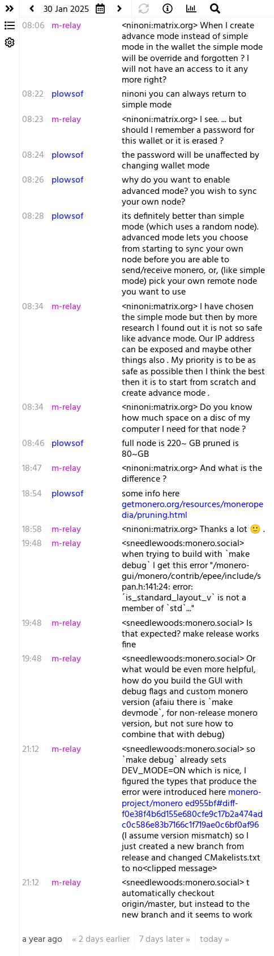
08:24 (33, 155)
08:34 (33, 307)
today (211, 939)
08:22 (33, 94)
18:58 (32, 529)
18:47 (31, 468)
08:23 (32, 120)
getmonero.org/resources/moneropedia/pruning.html (192, 510)
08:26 (33, 180)
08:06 (33, 26)
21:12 (30, 749)
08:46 (33, 443)
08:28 (33, 216)
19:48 (32, 544)
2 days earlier (104, 939)
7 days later (161, 939)
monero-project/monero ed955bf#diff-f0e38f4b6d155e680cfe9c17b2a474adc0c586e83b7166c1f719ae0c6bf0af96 (192, 809)
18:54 (32, 494)
